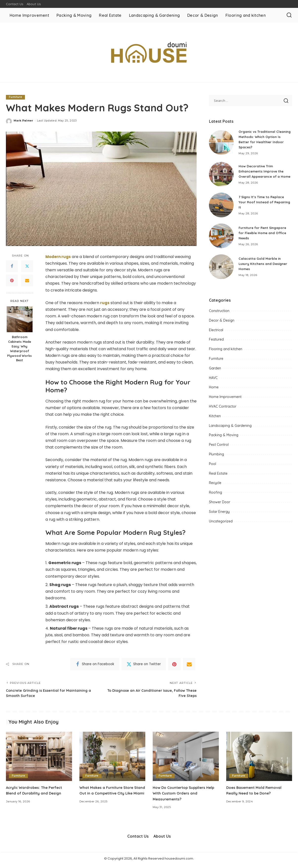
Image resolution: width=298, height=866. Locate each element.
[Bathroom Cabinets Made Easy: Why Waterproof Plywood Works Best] (20, 319)
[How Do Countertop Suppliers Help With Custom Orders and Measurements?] (186, 757)
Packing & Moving (223, 437)
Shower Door (219, 504)
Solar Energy (219, 513)
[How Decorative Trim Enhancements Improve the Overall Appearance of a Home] (221, 175)
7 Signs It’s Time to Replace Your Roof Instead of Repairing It (263, 203)
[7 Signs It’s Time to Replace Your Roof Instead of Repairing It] (221, 207)
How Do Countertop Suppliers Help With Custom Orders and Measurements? (181, 794)
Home (214, 389)
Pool (212, 466)
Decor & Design (221, 322)
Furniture (15, 97)
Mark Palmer (23, 120)
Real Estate (218, 475)
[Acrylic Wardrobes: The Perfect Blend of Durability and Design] (39, 757)
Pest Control (219, 446)
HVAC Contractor (222, 408)
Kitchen (215, 418)
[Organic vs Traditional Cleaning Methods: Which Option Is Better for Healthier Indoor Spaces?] (221, 142)
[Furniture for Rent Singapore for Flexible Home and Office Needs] (221, 237)
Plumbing (216, 456)
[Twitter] (27, 266)
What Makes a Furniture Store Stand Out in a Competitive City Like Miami (109, 794)
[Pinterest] (12, 281)
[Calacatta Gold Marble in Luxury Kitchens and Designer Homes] (221, 268)
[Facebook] (12, 266)
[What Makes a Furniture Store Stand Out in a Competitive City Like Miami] (112, 757)
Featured (216, 341)
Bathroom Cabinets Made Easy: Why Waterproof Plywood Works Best (19, 348)
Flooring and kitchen (225, 351)
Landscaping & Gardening (230, 427)
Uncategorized (221, 523)
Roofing (215, 494)
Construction (219, 313)
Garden (215, 370)
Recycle (215, 485)
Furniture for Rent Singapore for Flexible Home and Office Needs (264, 234)
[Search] (289, 15)
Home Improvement (225, 399)
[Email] (27, 281)
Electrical (216, 331)
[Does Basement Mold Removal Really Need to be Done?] (259, 757)
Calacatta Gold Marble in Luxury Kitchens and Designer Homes (265, 265)
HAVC (213, 379)
